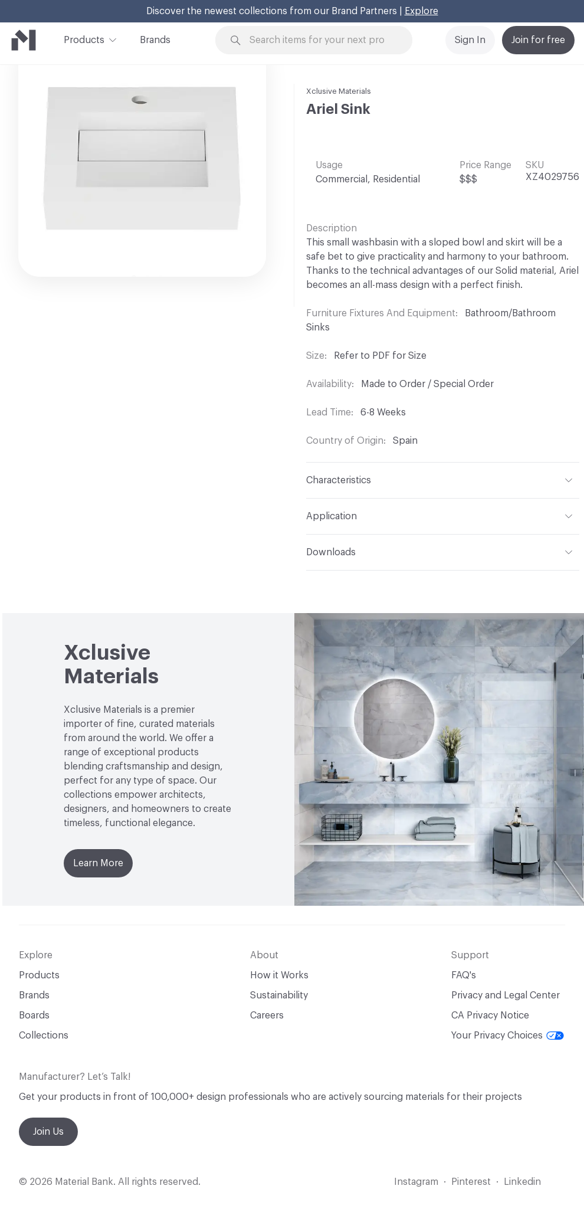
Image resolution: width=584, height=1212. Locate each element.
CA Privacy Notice (490, 1015)
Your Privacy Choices (507, 1035)
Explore (421, 11)
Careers (267, 1015)
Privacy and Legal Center (505, 995)
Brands (155, 40)
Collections (43, 1035)
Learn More (98, 863)
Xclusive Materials (338, 91)
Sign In (470, 40)
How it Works (279, 975)
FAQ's (463, 975)
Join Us (48, 1131)
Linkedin (522, 1182)
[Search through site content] (321, 40)
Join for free (538, 40)
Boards (34, 1015)
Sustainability (279, 995)
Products (84, 39)
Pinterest (471, 1182)
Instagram (416, 1182)
